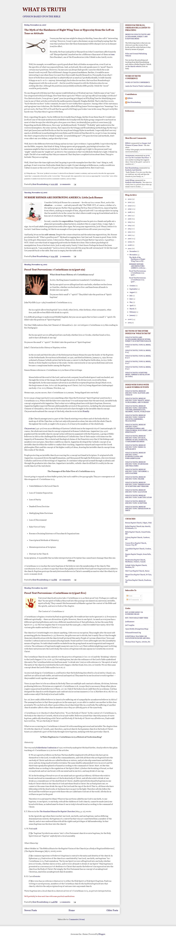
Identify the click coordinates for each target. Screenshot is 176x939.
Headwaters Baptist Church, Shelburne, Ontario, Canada (135, 561)
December (133, 251)
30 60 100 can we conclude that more (137, 157)
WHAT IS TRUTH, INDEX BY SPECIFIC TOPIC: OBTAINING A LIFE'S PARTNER (137, 471)
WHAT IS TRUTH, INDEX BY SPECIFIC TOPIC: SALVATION (136, 491)
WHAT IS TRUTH (44, 10)
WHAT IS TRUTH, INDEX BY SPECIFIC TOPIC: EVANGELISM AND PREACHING (136, 464)
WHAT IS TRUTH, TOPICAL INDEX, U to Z (138, 368)
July (131, 296)
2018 (129, 212)
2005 (130, 323)
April (132, 306)
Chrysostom (29, 428)
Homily (86, 411)
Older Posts (112, 910)
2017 (129, 216)
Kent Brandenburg (134, 102)
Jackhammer (129, 622)
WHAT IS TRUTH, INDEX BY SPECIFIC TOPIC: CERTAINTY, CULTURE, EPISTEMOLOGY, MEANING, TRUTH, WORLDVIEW (137, 409)
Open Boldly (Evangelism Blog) (136, 629)
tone (112, 54)
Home (72, 910)
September (134, 289)
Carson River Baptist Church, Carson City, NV (136, 544)
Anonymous (129, 156)
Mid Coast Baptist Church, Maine (137, 571)
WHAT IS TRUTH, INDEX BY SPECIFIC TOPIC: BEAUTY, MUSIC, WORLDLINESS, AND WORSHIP (137, 401)
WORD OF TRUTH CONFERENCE (137, 82)
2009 (130, 242)
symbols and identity (133, 170)
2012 (129, 232)
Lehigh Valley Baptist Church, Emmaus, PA (136, 566)
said (35, 828)
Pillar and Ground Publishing (136, 54)
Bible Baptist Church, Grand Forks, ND (138, 533)
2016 (129, 219)
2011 (129, 235)
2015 (129, 222)
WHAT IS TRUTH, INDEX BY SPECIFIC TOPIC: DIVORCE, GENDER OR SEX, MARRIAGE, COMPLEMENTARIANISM (136, 439)
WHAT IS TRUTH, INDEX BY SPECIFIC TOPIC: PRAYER (135, 478)
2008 (130, 245)
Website (128, 56)
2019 (129, 209)
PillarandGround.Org (133, 633)
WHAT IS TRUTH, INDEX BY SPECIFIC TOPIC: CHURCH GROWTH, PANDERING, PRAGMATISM (135, 418)
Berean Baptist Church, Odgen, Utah (138, 523)
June (131, 299)
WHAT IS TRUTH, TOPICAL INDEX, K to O (138, 357)
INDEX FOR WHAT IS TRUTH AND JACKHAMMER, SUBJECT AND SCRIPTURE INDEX (137, 36)
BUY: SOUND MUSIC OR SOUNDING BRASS (134, 613)
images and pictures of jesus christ (138, 144)
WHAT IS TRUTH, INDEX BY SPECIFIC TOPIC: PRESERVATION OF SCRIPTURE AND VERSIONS (137, 485)
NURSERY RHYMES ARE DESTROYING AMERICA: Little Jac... (137, 266)
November (133, 255)
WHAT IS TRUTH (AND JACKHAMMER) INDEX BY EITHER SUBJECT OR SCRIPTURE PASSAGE (138, 339)
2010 (130, 239)
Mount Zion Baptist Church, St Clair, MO (138, 576)
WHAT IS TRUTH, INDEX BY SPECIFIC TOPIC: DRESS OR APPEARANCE (135, 447)
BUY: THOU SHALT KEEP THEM (136, 618)
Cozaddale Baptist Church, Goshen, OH (138, 550)
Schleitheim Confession (46, 747)
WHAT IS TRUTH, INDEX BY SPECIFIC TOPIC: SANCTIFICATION (138, 497)
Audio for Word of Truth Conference (138, 86)
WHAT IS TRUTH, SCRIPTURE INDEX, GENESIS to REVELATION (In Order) (137, 375)
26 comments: (65, 580)
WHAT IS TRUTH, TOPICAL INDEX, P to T (138, 363)
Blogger (102, 934)
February (133, 312)
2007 (130, 249)
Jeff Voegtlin (129, 625)
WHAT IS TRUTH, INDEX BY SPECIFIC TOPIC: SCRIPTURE (136, 502)
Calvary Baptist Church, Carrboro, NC (137, 539)
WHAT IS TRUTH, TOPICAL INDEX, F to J (138, 351)
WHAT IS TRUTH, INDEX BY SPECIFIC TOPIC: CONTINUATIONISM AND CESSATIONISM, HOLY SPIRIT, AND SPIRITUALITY (138, 428)
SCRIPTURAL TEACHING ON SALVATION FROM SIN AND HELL (137, 637)
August (132, 292)
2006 (130, 319)
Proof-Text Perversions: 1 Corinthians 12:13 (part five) (55, 593)
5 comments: (65, 256)
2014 (129, 226)
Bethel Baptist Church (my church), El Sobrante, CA (138, 527)
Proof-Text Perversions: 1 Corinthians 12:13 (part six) (54, 270)
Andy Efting (129, 180)
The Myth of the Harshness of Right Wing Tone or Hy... (137, 259)
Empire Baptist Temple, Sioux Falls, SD (138, 555)
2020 (130, 206)
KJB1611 (130, 98)
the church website (134, 66)
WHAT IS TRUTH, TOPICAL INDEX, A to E (138, 346)
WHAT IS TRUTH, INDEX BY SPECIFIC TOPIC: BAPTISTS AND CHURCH (137, 393)
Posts (129, 596)
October (133, 286)
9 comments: (65, 184)
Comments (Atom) (77, 919)
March (132, 309)
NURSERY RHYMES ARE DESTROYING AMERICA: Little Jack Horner (63, 197)
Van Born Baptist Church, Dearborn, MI (138, 581)
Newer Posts (30, 910)
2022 (130, 199)
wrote (37, 876)
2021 (129, 202)
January (132, 315)
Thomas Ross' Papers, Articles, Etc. (138, 642)
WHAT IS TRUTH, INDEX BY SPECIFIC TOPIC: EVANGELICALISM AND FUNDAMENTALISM (135, 456)
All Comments (133, 600)
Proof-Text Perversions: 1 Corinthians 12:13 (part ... (137, 273)
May (131, 302)
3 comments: (65, 902)
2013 (129, 229)
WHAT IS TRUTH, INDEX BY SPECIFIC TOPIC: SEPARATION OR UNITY (138, 509)
